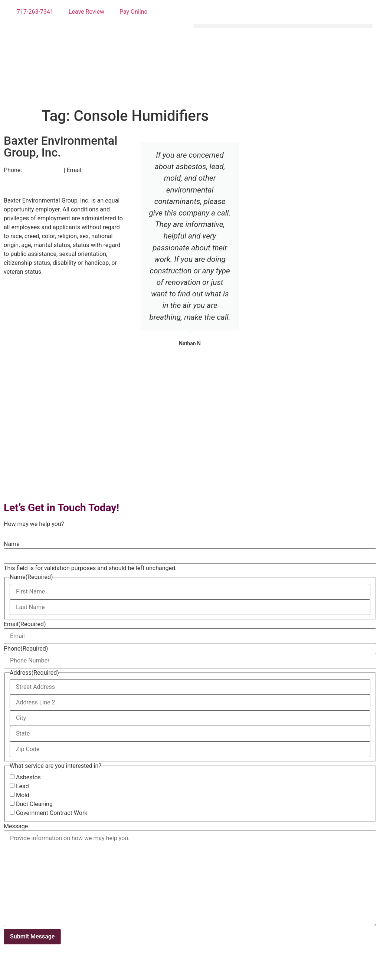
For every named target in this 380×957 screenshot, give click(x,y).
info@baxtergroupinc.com (38, 178)
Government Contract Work (51, 813)
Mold (22, 795)
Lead (22, 786)
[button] (283, 26)
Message (16, 826)
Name (12, 544)
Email (25, 624)
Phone (26, 649)
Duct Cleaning (34, 804)
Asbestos (28, 777)
